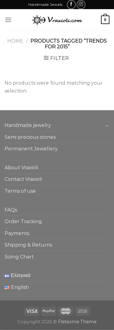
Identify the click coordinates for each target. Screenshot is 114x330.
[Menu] (8, 19)
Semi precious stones (30, 137)
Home (15, 41)
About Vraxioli (21, 167)
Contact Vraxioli (23, 179)
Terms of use (20, 191)
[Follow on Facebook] (71, 4)
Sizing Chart (19, 257)
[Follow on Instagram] (81, 4)
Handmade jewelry (28, 125)
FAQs (11, 210)
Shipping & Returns (28, 245)
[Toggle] (107, 125)
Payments (17, 233)
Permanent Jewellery (31, 149)
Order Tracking (23, 221)
